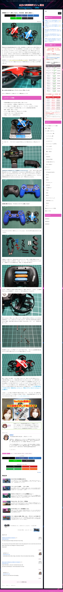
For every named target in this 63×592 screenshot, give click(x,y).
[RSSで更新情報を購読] (14, 446)
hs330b (27, 450)
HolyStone (4, 450)
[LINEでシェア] (28, 15)
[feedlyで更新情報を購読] (13, 446)
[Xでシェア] (8, 15)
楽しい (23, 450)
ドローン (8, 450)
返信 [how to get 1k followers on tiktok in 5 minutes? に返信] (40, 566)
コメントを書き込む (22, 579)
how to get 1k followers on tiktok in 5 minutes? (11, 558)
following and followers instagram (8, 534)
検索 (46, 11)
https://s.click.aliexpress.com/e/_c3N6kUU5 (53, 57)
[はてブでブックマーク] (22, 15)
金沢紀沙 (11, 432)
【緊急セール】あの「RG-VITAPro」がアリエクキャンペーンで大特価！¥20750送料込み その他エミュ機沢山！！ (53, 40)
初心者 (16, 450)
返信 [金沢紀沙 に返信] (40, 575)
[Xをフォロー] (10, 446)
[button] (35, 15)
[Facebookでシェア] (15, 15)
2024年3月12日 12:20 (6, 551)
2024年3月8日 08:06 (5, 536)
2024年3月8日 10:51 (5, 560)
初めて (30, 450)
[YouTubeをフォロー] (11, 446)
